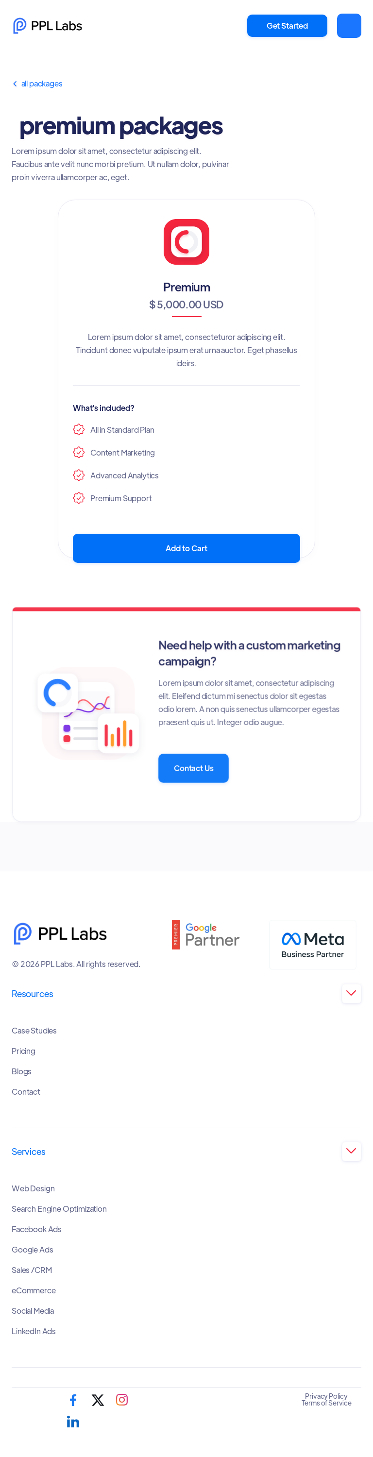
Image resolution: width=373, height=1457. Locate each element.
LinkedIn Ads (34, 1331)
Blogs (22, 1071)
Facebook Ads (37, 1229)
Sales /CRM (31, 1270)
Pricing (23, 1051)
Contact (26, 1092)
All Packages (37, 83)
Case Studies (34, 1030)
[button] (349, 26)
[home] (48, 26)
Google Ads (32, 1250)
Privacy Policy (326, 1395)
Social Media (33, 1311)
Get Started (287, 25)
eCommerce (34, 1290)
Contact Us (193, 767)
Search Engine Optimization (59, 1209)
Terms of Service (327, 1402)
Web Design (33, 1188)
